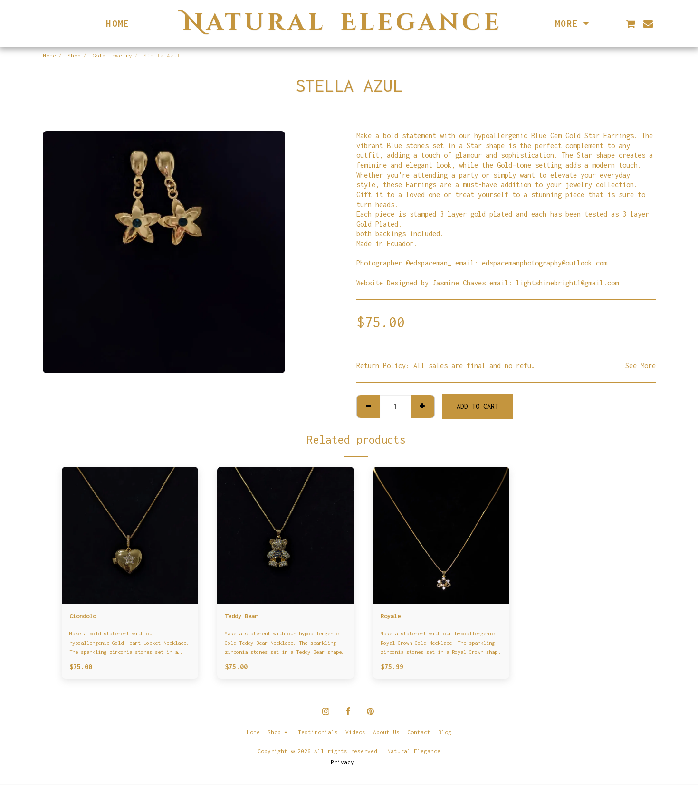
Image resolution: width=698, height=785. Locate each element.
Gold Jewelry (112, 55)
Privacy (342, 763)
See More (640, 365)
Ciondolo (84, 617)
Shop (74, 55)
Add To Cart (477, 406)
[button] (630, 24)
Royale (392, 617)
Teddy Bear (244, 617)
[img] (130, 535)
